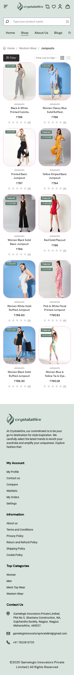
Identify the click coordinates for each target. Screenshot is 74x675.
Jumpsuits (47, 48)
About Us (41, 33)
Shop (24, 33)
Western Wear (28, 48)
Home (10, 33)
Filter (11, 58)
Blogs (58, 33)
